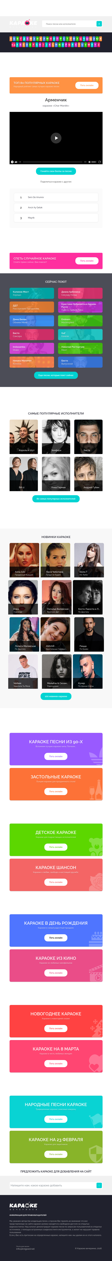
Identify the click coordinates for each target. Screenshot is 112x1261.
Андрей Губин (91, 487)
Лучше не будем (53, 575)
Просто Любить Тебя (72, 310)
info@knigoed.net (25, 1249)
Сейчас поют (56, 281)
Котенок (17, 364)
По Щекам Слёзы (86, 686)
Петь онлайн (87, 85)
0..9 (13, 44)
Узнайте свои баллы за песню (56, 171)
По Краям (84, 649)
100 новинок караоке (56, 696)
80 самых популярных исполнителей (56, 498)
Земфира (56, 450)
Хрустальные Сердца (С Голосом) (61, 649)
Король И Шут (27, 450)
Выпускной (67, 364)
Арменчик (56, 99)
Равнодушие (53, 686)
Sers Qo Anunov (90, 197)
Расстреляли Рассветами (26, 308)
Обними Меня (20, 322)
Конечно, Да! (53, 612)
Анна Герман (58, 487)
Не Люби (84, 575)
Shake (16, 350)
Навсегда (18, 612)
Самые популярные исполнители (56, 413)
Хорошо (17, 295)
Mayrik (90, 217)
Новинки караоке (56, 537)
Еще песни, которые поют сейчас (55, 375)
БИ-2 (21, 487)
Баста (87, 450)
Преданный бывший (24, 575)
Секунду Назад (69, 295)
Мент (64, 350)
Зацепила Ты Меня (22, 686)
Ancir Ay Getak (90, 207)
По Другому (83, 612)
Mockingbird (67, 322)
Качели (65, 336)
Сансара (17, 336)
